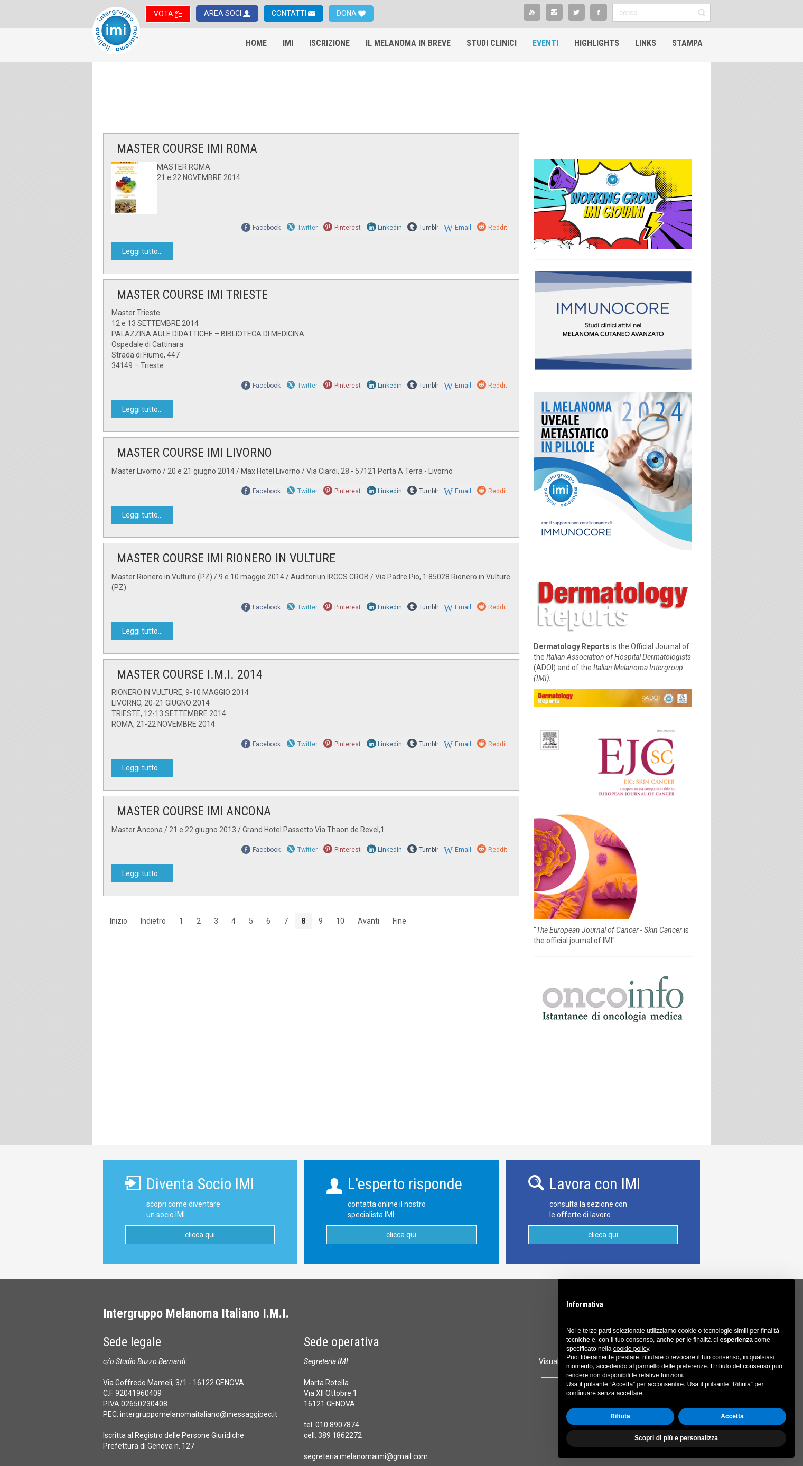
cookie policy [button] (631, 1348)
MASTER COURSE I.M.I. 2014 (190, 674)
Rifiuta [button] (620, 1416)
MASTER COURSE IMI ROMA (187, 148)
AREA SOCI (223, 13)
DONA (347, 13)
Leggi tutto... (142, 251)
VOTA (164, 14)
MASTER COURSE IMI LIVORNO (194, 452)
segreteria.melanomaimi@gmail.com (366, 1456)
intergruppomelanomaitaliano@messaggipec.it (198, 1414)
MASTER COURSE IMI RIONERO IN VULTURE (226, 558)
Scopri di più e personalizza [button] (676, 1438)
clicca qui (200, 1234)
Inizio (118, 921)
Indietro (153, 921)
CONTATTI (290, 13)
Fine (399, 921)
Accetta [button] (732, 1416)
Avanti (368, 921)
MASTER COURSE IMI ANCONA (194, 811)
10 (340, 921)
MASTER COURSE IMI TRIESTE (192, 294)
